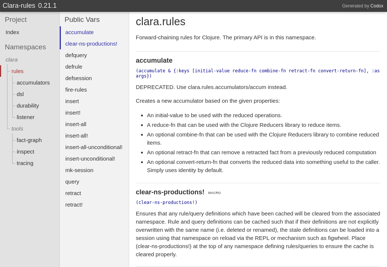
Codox (376, 6)
